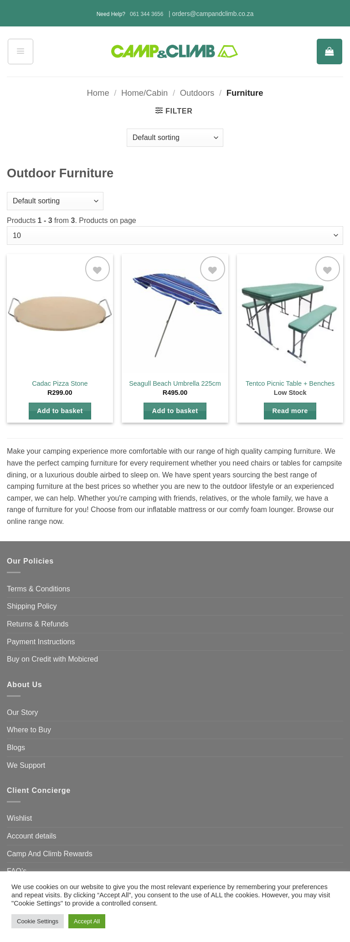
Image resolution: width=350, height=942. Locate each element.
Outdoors (197, 93)
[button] (20, 51)
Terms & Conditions (38, 589)
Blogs (16, 747)
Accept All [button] (87, 921)
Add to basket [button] (60, 410)
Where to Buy (29, 730)
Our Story (22, 712)
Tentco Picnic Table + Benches (290, 383)
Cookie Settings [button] (37, 921)
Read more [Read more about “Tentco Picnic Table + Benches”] (290, 410)
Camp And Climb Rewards (50, 854)
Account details (32, 836)
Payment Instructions (41, 642)
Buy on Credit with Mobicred (52, 659)
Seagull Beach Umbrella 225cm (175, 383)
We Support (26, 765)
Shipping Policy (32, 606)
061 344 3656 (146, 14)
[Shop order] (175, 138)
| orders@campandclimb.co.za (211, 13)
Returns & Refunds (37, 624)
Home (98, 93)
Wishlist (19, 818)
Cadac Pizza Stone (60, 383)
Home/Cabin (144, 93)
